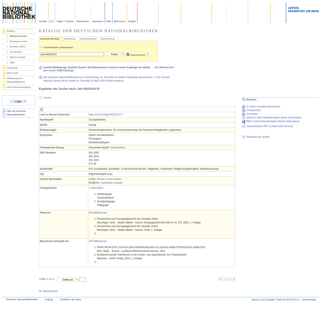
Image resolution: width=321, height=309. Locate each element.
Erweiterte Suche (18, 41)
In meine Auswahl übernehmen (263, 106)
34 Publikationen (98, 241)
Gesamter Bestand (49, 38)
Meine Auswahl (17, 57)
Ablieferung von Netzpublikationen (16, 80)
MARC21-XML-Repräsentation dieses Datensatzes (274, 117)
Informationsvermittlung (19, 87)
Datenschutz (83, 21)
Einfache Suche (18, 36)
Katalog (11, 31)
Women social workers (109, 179)
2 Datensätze (96, 187)
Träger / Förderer (65, 21)
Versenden (252, 113)
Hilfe (108, 21)
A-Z (51, 21)
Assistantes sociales (112, 182)
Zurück (47, 97)
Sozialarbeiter (117, 147)
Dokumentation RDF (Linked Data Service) (269, 126)
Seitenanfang (309, 299)
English (132, 21)
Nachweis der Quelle (257, 136)
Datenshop (12, 68)
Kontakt (43, 21)
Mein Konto (119, 21)
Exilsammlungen (88, 38)
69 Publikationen (98, 212)
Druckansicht (253, 110)
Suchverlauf (16, 52)
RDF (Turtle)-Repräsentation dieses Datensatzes (273, 121)
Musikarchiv (70, 38)
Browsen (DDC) (18, 46)
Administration (48, 291)
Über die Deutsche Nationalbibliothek (16, 113)
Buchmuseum (108, 38)
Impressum (97, 21)
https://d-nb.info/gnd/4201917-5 (106, 114)
